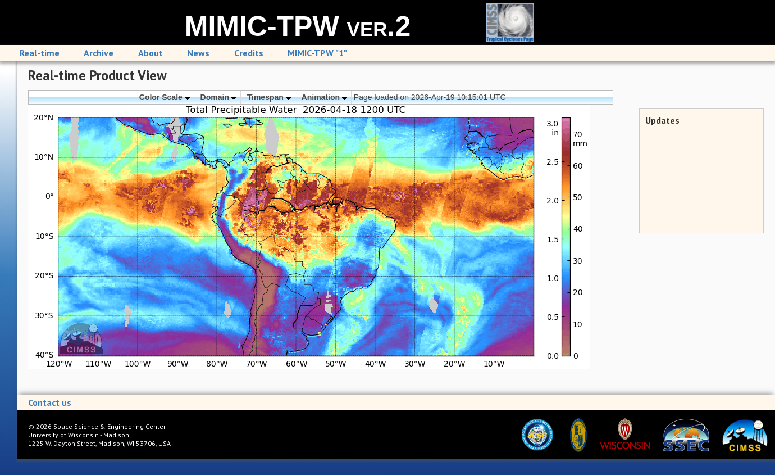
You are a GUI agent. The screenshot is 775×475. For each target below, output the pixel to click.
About (150, 52)
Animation (324, 97)
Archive (98, 52)
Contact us (49, 402)
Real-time (40, 52)
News (198, 52)
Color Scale (164, 97)
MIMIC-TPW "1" (317, 52)
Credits (248, 52)
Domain (218, 97)
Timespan (269, 97)
